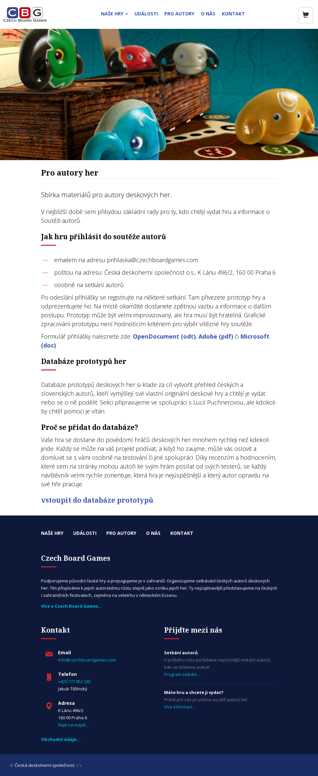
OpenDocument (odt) (164, 336)
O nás (153, 533)
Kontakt (181, 533)
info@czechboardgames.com (87, 660)
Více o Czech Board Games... (71, 606)
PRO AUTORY (179, 13)
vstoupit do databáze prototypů (97, 500)
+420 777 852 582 (74, 681)
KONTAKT (233, 13)
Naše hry (52, 533)
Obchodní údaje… (60, 739)
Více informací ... (180, 707)
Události (84, 533)
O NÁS (208, 13)
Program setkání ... (182, 674)
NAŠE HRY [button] (114, 13)
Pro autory (121, 533)
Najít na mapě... (73, 725)
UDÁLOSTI (146, 13)
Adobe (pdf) (216, 336)
